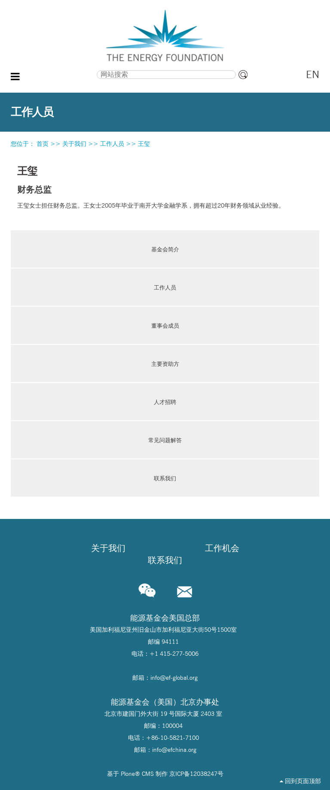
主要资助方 (165, 363)
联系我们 (165, 478)
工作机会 (222, 548)
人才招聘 (165, 401)
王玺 (144, 144)
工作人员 (112, 144)
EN (312, 74)
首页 (43, 144)
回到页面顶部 (300, 781)
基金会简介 (165, 249)
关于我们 (74, 144)
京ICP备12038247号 (196, 774)
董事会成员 (165, 325)
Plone (128, 774)
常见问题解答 (165, 440)
